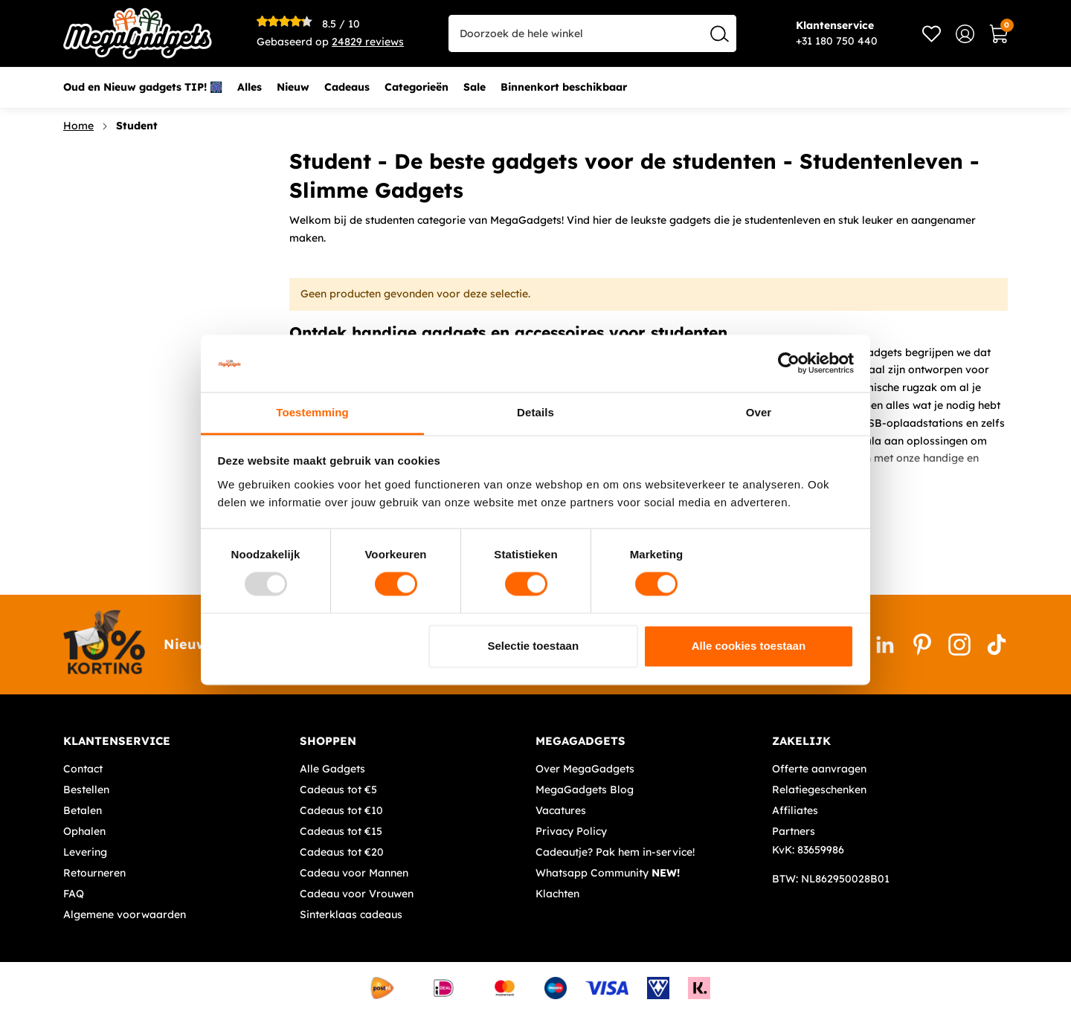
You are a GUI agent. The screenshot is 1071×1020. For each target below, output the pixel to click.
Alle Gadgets (332, 768)
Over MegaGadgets (585, 768)
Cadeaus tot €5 (338, 789)
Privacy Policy (571, 831)
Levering (85, 852)
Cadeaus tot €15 (341, 831)
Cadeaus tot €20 (342, 852)
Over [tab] (759, 412)
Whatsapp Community (608, 872)
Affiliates (795, 810)
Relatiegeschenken (819, 789)
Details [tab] (535, 412)
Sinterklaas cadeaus (351, 914)
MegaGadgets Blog (585, 789)
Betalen (82, 810)
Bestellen (86, 789)
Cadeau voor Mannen (354, 872)
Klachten (557, 893)
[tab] (176, 741)
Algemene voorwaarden (124, 914)
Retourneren (94, 872)
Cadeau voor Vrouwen (357, 893)
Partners (793, 831)
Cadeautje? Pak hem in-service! (615, 852)
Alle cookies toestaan (748, 645)
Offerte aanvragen (819, 768)
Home (78, 125)
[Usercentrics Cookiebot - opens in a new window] (789, 363)
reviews (368, 41)
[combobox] (592, 33)
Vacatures (561, 810)
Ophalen (84, 831)
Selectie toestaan (533, 645)
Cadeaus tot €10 (341, 810)
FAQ (73, 893)
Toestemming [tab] (312, 412)
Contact (83, 768)
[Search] (719, 33)
